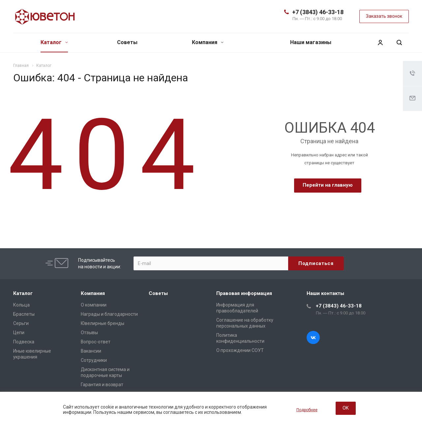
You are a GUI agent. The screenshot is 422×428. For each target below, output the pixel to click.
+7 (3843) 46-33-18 (318, 12)
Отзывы (89, 332)
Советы (127, 42)
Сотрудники (94, 360)
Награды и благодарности (109, 314)
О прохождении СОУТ (240, 350)
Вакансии (91, 351)
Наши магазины (310, 42)
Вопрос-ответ (95, 341)
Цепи (18, 332)
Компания (208, 42)
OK (346, 408)
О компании (93, 305)
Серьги (21, 323)
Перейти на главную (328, 185)
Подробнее (306, 410)
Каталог (54, 42)
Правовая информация (244, 293)
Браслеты (24, 314)
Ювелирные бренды (102, 323)
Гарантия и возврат (102, 384)
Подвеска (23, 341)
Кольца (21, 305)
